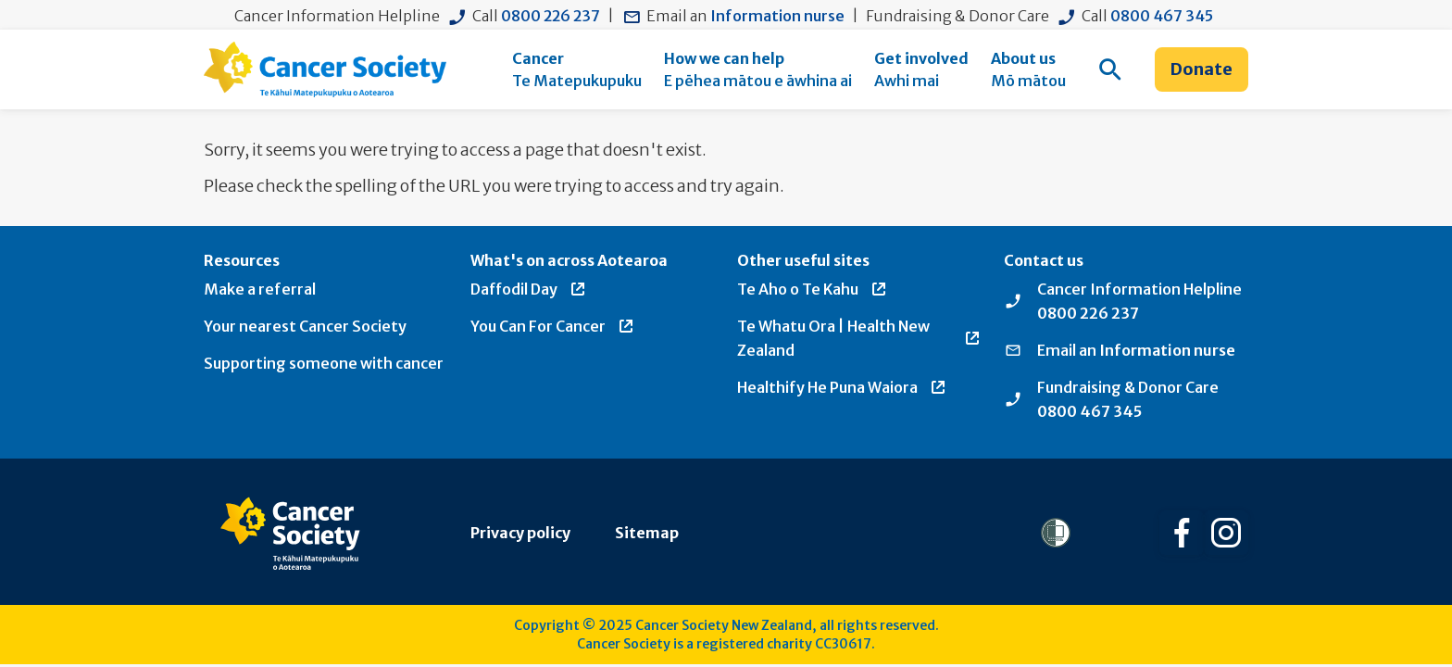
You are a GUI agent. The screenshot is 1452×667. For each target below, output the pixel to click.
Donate (1201, 69)
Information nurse (777, 15)
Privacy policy (520, 532)
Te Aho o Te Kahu (812, 289)
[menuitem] (577, 69)
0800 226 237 (550, 15)
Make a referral (260, 289)
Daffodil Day (528, 289)
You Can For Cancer (552, 326)
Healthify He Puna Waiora (842, 387)
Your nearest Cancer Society (305, 326)
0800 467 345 (1161, 15)
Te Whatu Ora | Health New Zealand (859, 338)
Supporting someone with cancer (324, 363)
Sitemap (647, 532)
